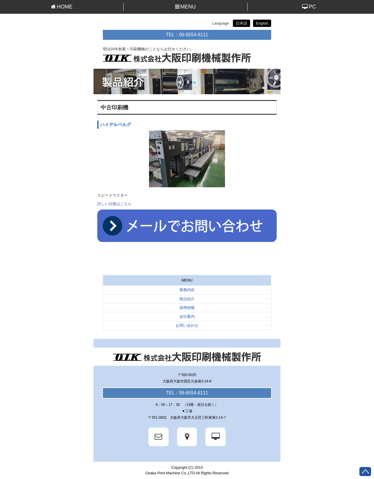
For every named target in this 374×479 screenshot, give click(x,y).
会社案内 (187, 316)
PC (309, 7)
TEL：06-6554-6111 (187, 34)
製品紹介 (187, 299)
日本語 (241, 23)
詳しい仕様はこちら (114, 204)
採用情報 (187, 307)
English (262, 23)
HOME (61, 7)
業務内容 (187, 290)
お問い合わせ (187, 325)
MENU (185, 7)
